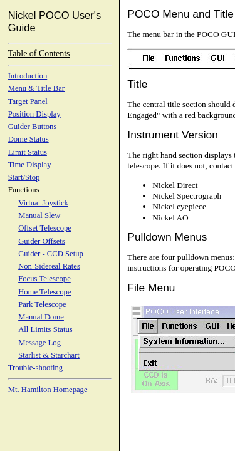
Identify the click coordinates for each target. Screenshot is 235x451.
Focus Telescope (44, 278)
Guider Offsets (41, 241)
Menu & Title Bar (36, 88)
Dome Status (28, 139)
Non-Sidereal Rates (49, 266)
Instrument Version (172, 134)
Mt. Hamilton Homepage (48, 389)
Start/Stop (24, 177)
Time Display (29, 164)
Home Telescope (44, 292)
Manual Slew (39, 215)
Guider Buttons (32, 126)
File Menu (151, 287)
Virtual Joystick (43, 203)
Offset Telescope (44, 228)
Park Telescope (42, 304)
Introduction (28, 75)
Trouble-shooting (35, 367)
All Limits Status (45, 329)
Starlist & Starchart (49, 355)
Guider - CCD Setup (50, 253)
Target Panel (28, 101)
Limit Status (27, 152)
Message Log (39, 342)
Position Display (34, 114)
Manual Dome (41, 317)
